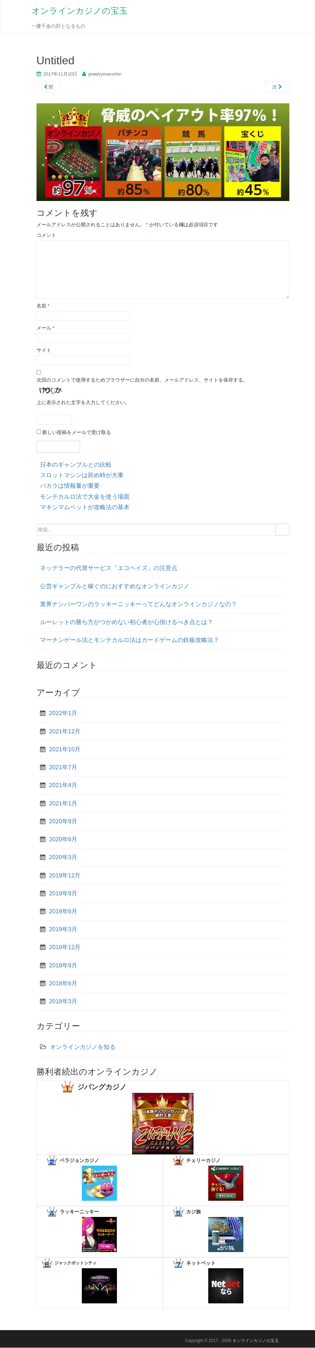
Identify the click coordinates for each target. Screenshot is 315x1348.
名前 (43, 306)
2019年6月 (63, 911)
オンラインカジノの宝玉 (79, 11)
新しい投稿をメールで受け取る (76, 432)
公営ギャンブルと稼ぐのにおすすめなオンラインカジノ (114, 586)
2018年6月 (63, 983)
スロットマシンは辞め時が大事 (82, 475)
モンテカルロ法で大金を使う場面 (85, 497)
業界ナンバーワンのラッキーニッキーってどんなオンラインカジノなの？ (138, 604)
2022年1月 (63, 714)
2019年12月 (65, 876)
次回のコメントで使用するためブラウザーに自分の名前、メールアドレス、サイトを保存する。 (142, 380)
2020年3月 (63, 857)
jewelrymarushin (105, 74)
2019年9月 (63, 893)
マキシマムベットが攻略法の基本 (85, 507)
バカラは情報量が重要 (70, 486)
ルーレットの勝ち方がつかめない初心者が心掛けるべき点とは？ (126, 622)
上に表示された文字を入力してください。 (83, 403)
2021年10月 (65, 749)
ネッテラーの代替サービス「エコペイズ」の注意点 (108, 568)
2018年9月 (63, 966)
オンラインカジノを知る (83, 1047)
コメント (46, 235)
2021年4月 (63, 786)
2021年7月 (63, 767)
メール (45, 328)
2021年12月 (65, 731)
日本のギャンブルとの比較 (76, 465)
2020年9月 (63, 821)
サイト (44, 350)
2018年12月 (65, 948)
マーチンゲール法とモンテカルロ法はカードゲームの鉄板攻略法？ (129, 640)
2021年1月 (63, 804)
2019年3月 (63, 929)
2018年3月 (63, 1001)
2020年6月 (63, 839)
